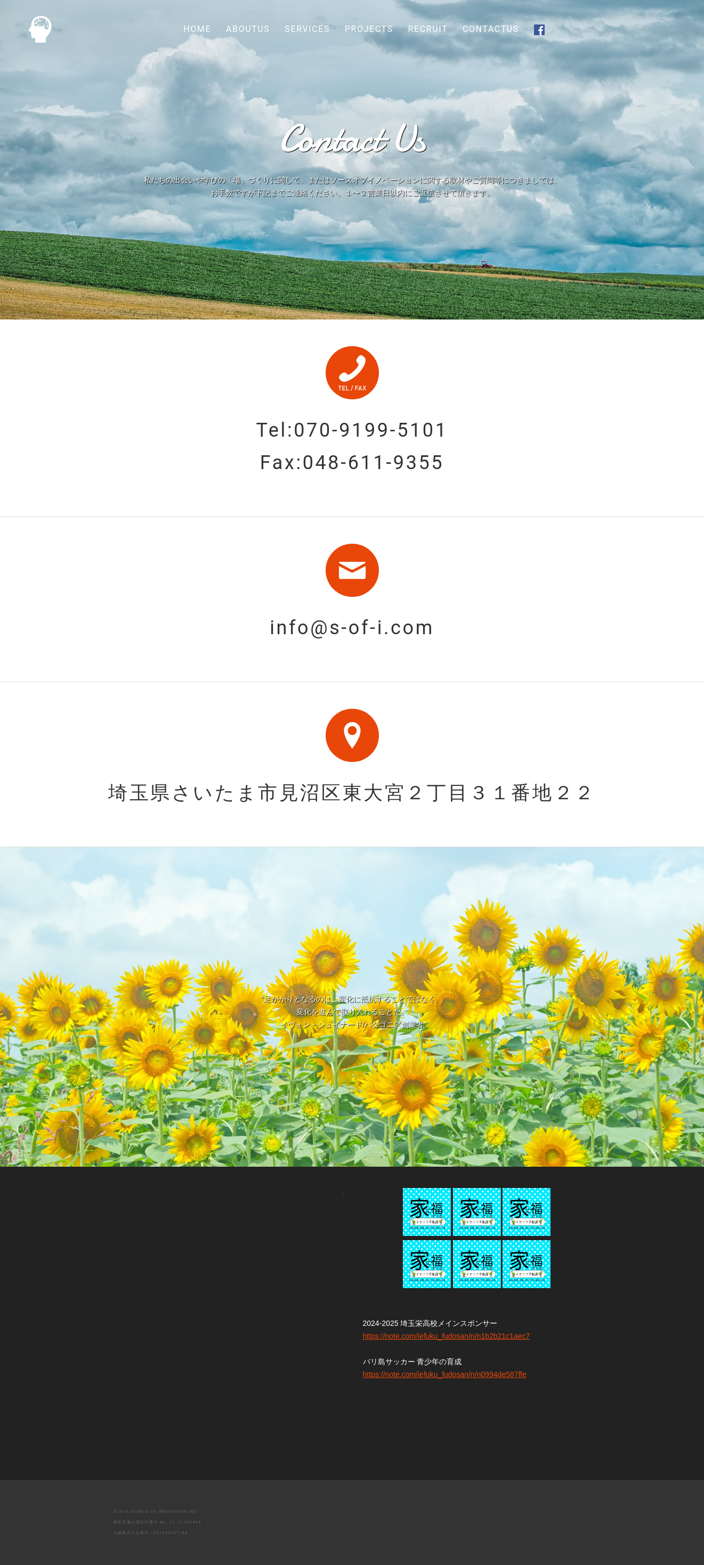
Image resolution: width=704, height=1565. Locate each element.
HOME (197, 29)
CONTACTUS (491, 29)
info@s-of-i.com (352, 628)
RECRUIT (428, 29)
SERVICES (307, 29)
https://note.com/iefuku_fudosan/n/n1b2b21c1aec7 (391, 1336)
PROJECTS (369, 29)
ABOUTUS (248, 29)
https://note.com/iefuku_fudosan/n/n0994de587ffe (391, 1374)
